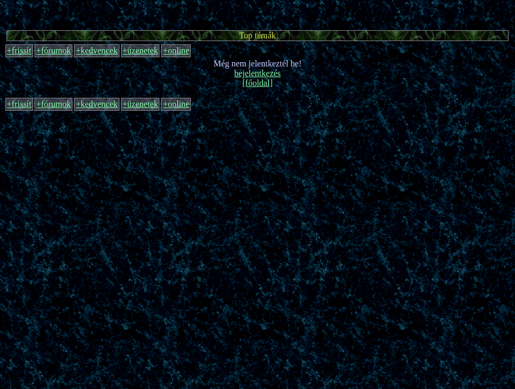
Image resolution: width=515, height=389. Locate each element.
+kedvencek (96, 50)
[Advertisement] (257, 13)
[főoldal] (258, 83)
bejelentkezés (257, 73)
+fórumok (53, 50)
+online (176, 50)
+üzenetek (140, 50)
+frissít (19, 50)
